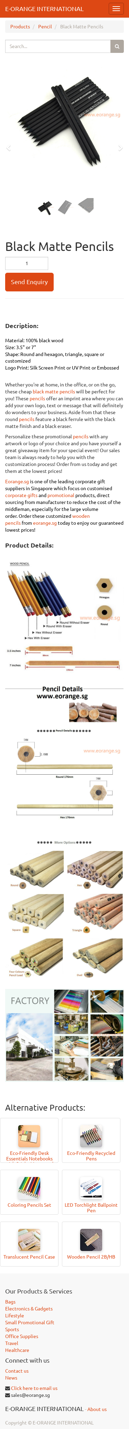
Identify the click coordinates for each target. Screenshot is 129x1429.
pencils (38, 398)
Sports (12, 1329)
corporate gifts (21, 495)
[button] (11, 144)
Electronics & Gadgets (29, 1308)
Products (20, 26)
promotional (61, 495)
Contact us (17, 1371)
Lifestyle (14, 1315)
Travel (11, 1343)
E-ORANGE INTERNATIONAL (44, 8)
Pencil (45, 26)
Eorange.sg (17, 481)
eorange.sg (45, 523)
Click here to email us (34, 1388)
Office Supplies (21, 1336)
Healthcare (17, 1350)
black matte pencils (54, 391)
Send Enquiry (29, 281)
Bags (10, 1302)
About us (97, 1409)
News (11, 1378)
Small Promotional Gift (29, 1322)
